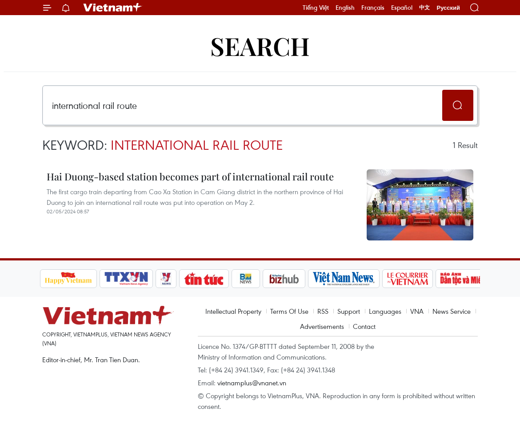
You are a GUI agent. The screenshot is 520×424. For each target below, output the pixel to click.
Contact (364, 326)
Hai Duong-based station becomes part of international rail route (190, 176)
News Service (451, 311)
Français (372, 8)
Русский (448, 7)
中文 (424, 7)
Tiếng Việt (316, 8)
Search (260, 45)
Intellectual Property (233, 311)
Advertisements (322, 326)
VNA (417, 311)
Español (401, 8)
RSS (322, 311)
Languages (385, 311)
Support (348, 311)
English (345, 8)
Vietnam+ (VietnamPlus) (113, 7)
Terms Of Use (289, 311)
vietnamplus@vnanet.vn (251, 382)
